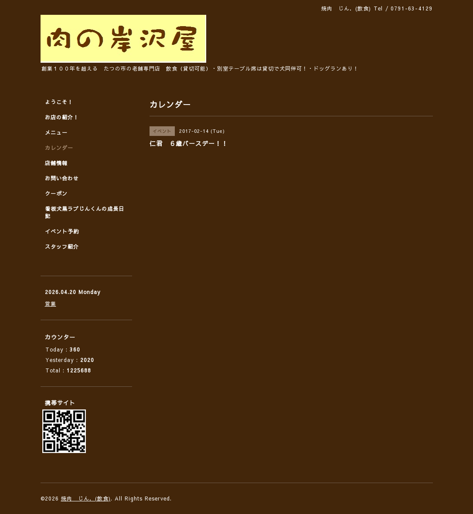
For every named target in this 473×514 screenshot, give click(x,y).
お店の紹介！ (62, 117)
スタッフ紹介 (62, 246)
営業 (50, 303)
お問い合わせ (62, 178)
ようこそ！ (59, 101)
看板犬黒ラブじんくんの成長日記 (84, 212)
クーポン (56, 193)
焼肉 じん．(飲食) (86, 498)
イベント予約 (62, 231)
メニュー (56, 132)
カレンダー (59, 147)
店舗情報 (56, 162)
